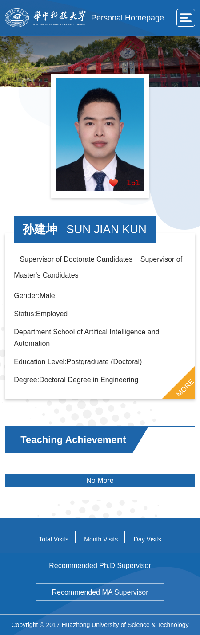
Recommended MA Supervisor (100, 592)
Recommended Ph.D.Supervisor (100, 565)
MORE (185, 388)
